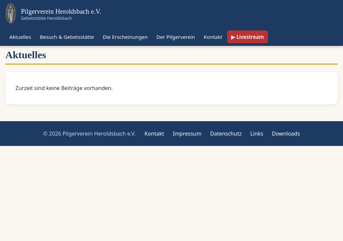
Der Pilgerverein (175, 36)
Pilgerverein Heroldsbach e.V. (61, 11)
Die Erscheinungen (125, 36)
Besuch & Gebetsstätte (67, 36)
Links (256, 133)
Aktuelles (20, 36)
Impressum (187, 133)
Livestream (250, 36)
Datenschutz (226, 133)
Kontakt (213, 36)
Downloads (286, 133)
